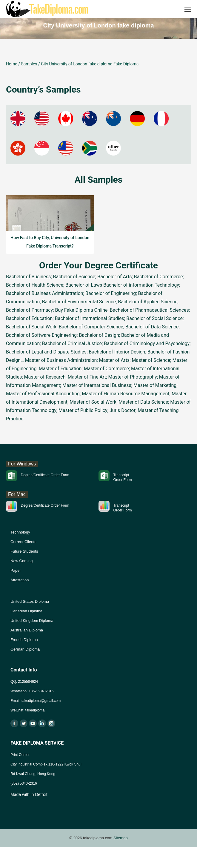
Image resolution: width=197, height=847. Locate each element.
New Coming (21, 561)
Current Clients (23, 541)
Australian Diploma (26, 630)
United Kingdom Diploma (31, 620)
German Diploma (25, 649)
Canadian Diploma (26, 611)
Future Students (24, 551)
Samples (29, 64)
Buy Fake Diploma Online (81, 310)
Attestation (19, 580)
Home (11, 64)
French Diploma (24, 639)
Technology (20, 532)
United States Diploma (29, 601)
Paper (15, 570)
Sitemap (120, 838)
